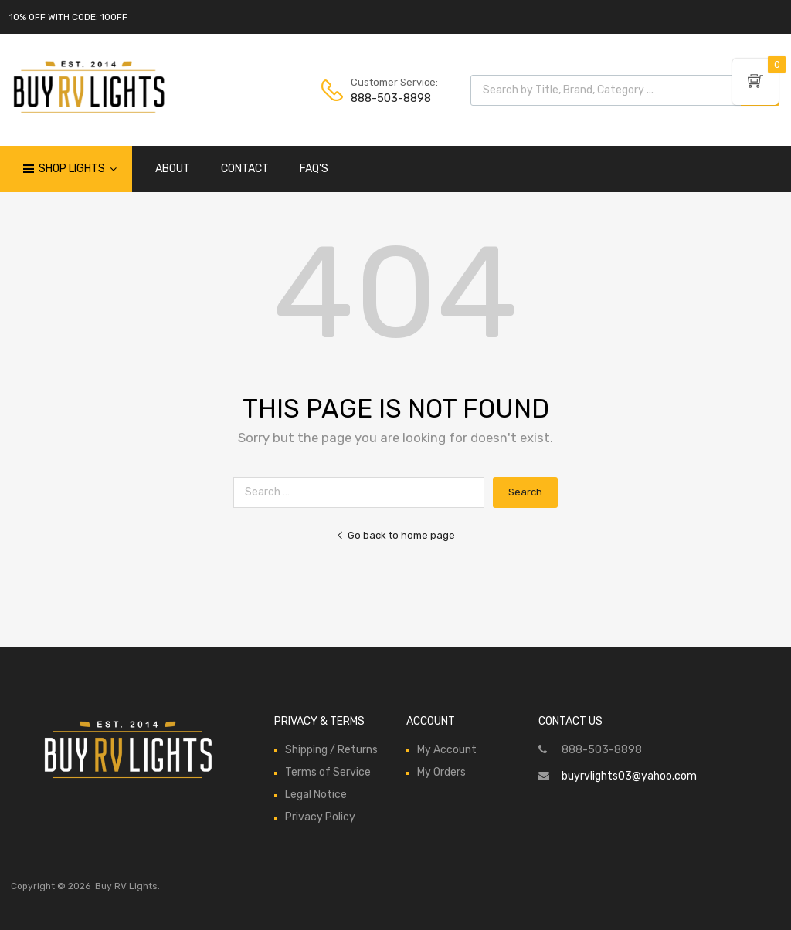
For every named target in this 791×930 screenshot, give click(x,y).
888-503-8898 (388, 98)
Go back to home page (395, 535)
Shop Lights (78, 169)
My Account (447, 749)
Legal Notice (316, 794)
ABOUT (172, 168)
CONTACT (245, 168)
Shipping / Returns (331, 749)
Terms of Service (328, 772)
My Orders (441, 772)
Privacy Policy (320, 816)
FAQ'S (314, 168)
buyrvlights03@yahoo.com (629, 776)
